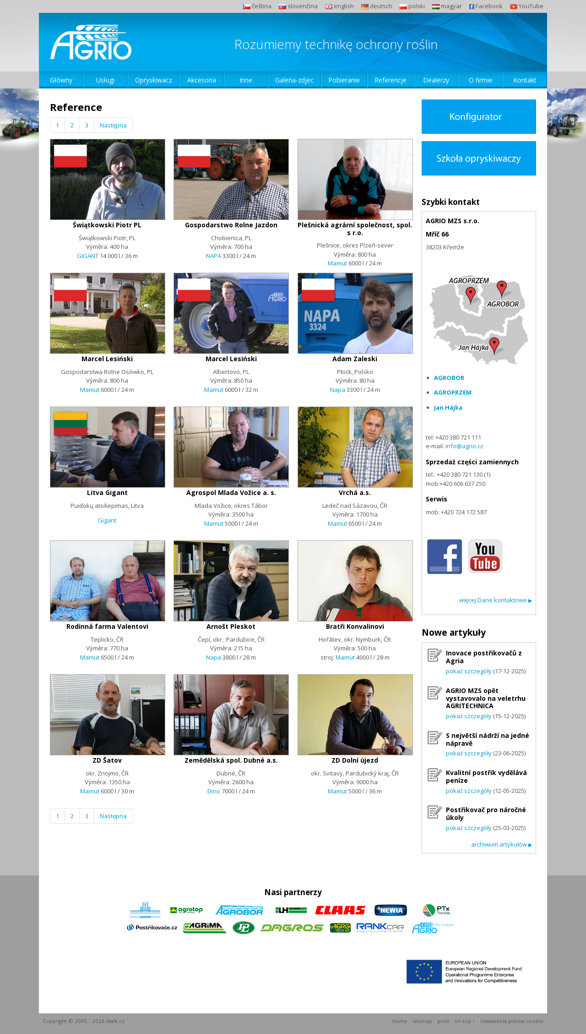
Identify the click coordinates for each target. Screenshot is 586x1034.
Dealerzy (436, 80)
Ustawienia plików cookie (511, 1021)
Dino (213, 791)
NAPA (214, 256)
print (443, 1021)
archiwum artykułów (501, 844)
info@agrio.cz (464, 446)
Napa (337, 389)
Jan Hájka (448, 407)
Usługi (105, 80)
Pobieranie (344, 80)
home (399, 1021)
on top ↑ (464, 1021)
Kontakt (525, 80)
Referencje (390, 80)
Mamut (337, 263)
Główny (61, 80)
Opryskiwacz (153, 80)
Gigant (107, 520)
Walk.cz (115, 1021)
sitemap (422, 1021)
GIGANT (87, 256)
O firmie (481, 80)
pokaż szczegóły (469, 671)
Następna (113, 125)
